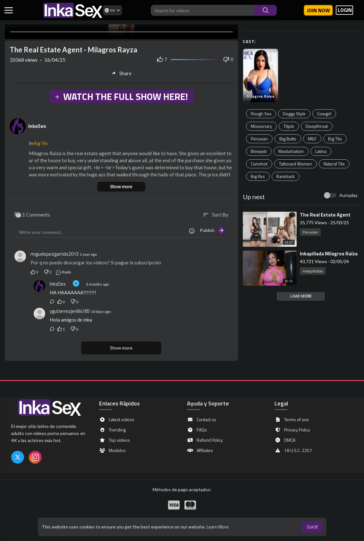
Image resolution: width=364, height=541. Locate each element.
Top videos (114, 440)
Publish (212, 230)
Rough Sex (261, 113)
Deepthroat (317, 126)
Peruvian (259, 138)
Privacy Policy (292, 430)
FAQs (197, 430)
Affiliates (200, 450)
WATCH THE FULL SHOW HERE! (121, 96)
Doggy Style (294, 113)
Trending (112, 430)
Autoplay (348, 195)
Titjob (289, 126)
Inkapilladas (313, 271)
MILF (312, 138)
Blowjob (259, 151)
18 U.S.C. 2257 (293, 450)
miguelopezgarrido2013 (54, 254)
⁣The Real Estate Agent (325, 214)
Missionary (261, 126)
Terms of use (292, 419)
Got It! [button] (312, 526)
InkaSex (37, 126)
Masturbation (291, 151)
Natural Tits (334, 163)
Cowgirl (324, 113)
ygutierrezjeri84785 (70, 311)
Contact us (201, 419)
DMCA (285, 440)
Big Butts (287, 138)
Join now (318, 10)
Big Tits (335, 138)
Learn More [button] (218, 526)
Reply (63, 272)
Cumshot (259, 163)
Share (121, 73)
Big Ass (258, 176)
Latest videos (116, 419)
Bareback (285, 176)
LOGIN (345, 10)
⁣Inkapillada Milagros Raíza (329, 253)
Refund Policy (205, 440)
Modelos (112, 450)
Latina (320, 151)
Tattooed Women (295, 163)
